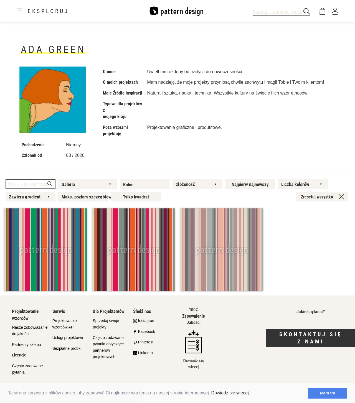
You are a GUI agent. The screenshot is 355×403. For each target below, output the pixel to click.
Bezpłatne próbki (66, 348)
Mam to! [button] (327, 393)
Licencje (19, 355)
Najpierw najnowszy (250, 184)
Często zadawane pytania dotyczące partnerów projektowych (108, 347)
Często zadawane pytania (27, 369)
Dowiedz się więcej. (230, 393)
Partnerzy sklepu (26, 344)
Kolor (128, 184)
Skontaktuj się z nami (310, 338)
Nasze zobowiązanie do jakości (29, 330)
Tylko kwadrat (136, 197)
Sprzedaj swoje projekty (106, 323)
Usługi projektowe (67, 337)
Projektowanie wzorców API (64, 323)
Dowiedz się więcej (193, 349)
